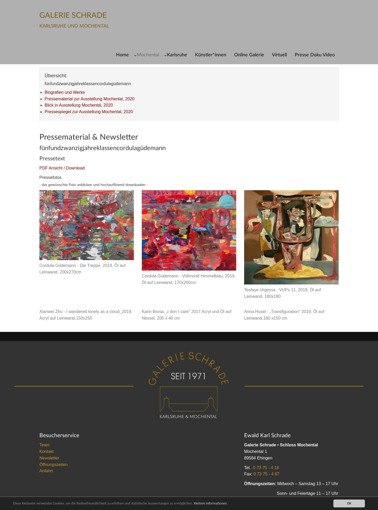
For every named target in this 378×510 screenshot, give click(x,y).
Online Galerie (249, 55)
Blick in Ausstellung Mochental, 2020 (79, 105)
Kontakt (46, 451)
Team (44, 445)
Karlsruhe (177, 55)
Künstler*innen (210, 55)
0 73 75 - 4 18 (266, 467)
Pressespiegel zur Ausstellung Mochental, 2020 (89, 111)
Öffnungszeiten (53, 464)
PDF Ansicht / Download (62, 168)
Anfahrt (46, 471)
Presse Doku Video (315, 55)
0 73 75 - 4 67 (267, 474)
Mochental (148, 55)
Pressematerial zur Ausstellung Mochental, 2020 (89, 99)
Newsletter (49, 458)
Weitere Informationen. (211, 503)
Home (122, 55)
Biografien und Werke (65, 92)
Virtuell (279, 55)
